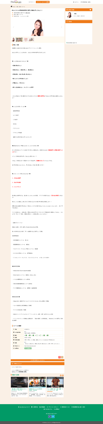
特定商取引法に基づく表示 (78, 407)
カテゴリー (32, 2)
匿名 (75, 13)
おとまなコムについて (24, 407)
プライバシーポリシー (52, 407)
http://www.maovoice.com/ (30, 346)
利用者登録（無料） (86, 2)
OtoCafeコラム (48, 409)
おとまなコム (49, 422)
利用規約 (42, 407)
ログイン (76, 2)
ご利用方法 (34, 407)
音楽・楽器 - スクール (18, 14)
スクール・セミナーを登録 (43, 2)
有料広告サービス (65, 407)
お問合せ (56, 409)
